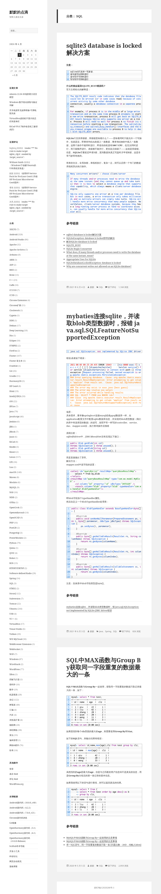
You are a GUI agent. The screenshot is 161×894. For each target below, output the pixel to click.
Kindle (12, 446)
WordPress (14, 669)
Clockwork (14, 310)
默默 (92, 287)
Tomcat (13, 603)
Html (11, 391)
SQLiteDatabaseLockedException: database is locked (93, 262)
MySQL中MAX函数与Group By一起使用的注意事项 (91, 837)
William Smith (16, 162)
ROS (11, 563)
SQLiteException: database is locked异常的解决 (90, 238)
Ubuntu (13, 608)
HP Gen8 (13, 386)
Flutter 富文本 (16, 360)
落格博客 (13, 866)
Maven (12, 477)
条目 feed (13, 774)
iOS (11, 401)
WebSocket (14, 649)
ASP (11, 264)
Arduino (13, 254)
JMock (12, 431)
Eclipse (12, 340)
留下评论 (112, 287)
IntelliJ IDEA (15, 396)
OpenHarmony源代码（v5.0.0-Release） (19, 840)
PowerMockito (16, 537)
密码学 (12, 684)
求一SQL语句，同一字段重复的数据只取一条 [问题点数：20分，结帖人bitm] (103, 844)
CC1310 (13, 290)
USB (11, 613)
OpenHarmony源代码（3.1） (23, 828)
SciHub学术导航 (17, 846)
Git (10, 371)
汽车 (11, 714)
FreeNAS (13, 365)
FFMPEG (13, 345)
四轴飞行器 (14, 679)
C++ (11, 280)
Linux (12, 457)
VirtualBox (14, 623)
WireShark (14, 664)
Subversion (14, 598)
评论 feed (13, 779)
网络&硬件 (14, 745)
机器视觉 (13, 694)
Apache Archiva (17, 249)
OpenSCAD (14, 517)
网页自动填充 (15, 861)
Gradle (12, 376)
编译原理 (13, 740)
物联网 (12, 725)
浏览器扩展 (14, 720)
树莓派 (12, 704)
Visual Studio (15, 629)
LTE (11, 462)
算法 (11, 735)
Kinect (12, 452)
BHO (11, 269)
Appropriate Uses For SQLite (81, 259)
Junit (11, 436)
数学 (11, 689)
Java (11, 411)
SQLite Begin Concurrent (79, 248)
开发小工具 (14, 851)
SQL (11, 583)
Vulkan (13, 634)
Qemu (12, 548)
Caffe (11, 285)
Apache (13, 244)
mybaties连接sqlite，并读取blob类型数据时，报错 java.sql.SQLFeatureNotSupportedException (103, 326)
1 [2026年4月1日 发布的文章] (19, 54)
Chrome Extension (18, 300)
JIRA (11, 426)
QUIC (11, 553)
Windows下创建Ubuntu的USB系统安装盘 (22, 167)
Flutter (12, 355)
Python (12, 542)
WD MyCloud (15, 639)
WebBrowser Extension (20, 644)
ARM (11, 259)
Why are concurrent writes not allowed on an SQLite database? (99, 266)
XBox (11, 674)
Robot (12, 558)
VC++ (11, 618)
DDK (11, 320)
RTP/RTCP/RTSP (16, 568)
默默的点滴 (18, 12)
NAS (11, 492)
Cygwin (13, 315)
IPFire (12, 406)
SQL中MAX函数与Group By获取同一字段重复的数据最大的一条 (103, 667)
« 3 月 (15, 75)
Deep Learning (16, 330)
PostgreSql (14, 532)
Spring (12, 578)
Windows (14, 659)
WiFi (11, 654)
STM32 (12, 588)
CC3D (11, 295)
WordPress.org (16, 784)
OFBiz (12, 502)
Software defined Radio (20, 573)
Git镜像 (12, 822)
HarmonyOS (15, 381)
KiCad (12, 441)
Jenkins (13, 421)
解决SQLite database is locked (81, 241)
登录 (11, 768)
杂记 (11, 699)
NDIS (11, 497)
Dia (11, 335)
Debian (12, 325)
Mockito (13, 482)
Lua (11, 467)
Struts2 (12, 593)
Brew (11, 275)
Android (13, 234)
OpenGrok (14, 507)
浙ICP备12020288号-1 (104, 887)
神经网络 (13, 730)
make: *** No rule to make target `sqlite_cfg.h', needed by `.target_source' (23, 153)
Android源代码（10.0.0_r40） (23, 802)
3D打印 (12, 229)
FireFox (13, 350)
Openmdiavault (16, 512)
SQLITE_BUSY (73, 245)
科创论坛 (13, 856)
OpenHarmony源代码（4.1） (23, 833)
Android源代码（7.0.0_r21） (22, 812)
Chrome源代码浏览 (18, 817)
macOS (12, 472)
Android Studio (16, 239)
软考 (11, 750)
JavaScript (14, 416)
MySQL (12, 487)
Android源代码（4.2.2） (20, 807)
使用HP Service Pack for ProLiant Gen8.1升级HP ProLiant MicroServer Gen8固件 (23, 178)
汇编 (11, 709)
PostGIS (13, 527)
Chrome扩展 (15, 305)
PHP (11, 522)
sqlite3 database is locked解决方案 (104, 49)
